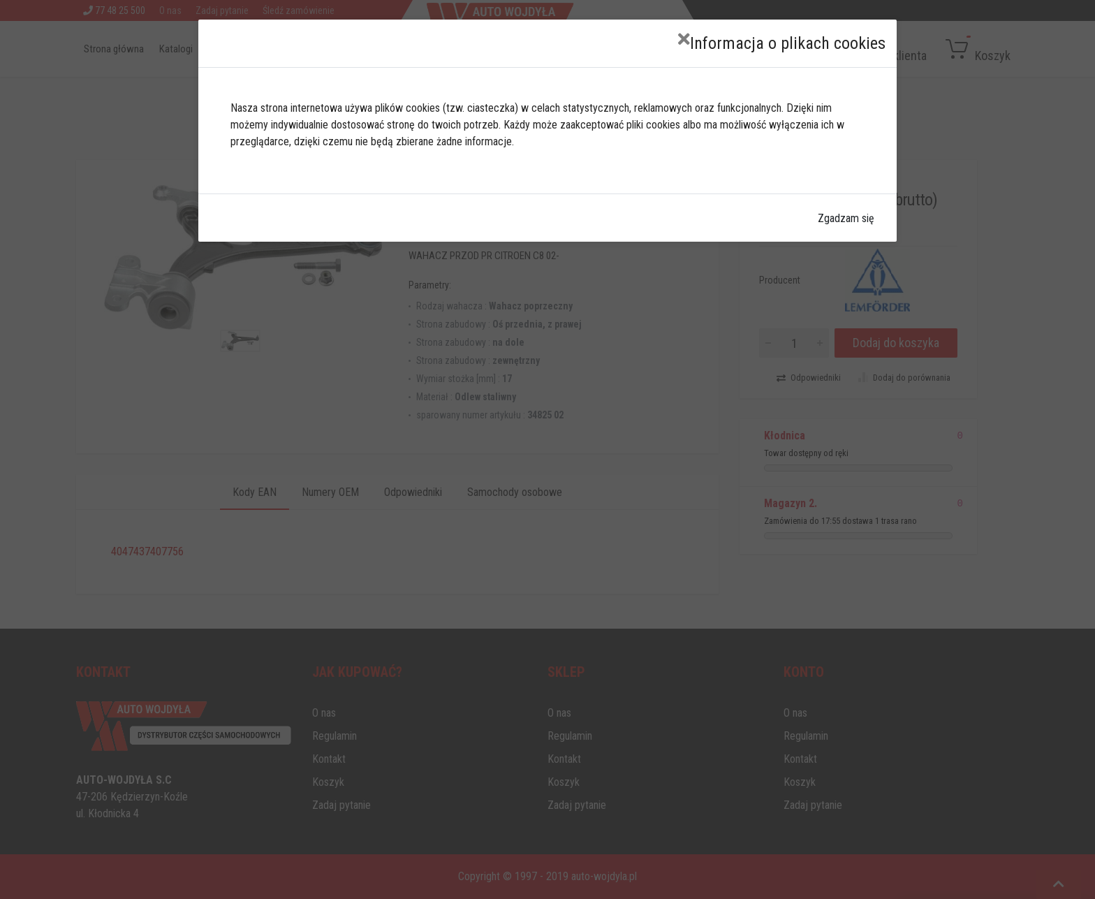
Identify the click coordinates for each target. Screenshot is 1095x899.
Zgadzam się (846, 218)
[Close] (684, 39)
